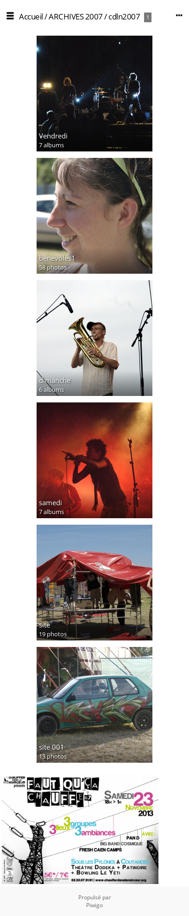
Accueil (31, 16)
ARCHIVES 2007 (76, 16)
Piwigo (94, 905)
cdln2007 (124, 16)
